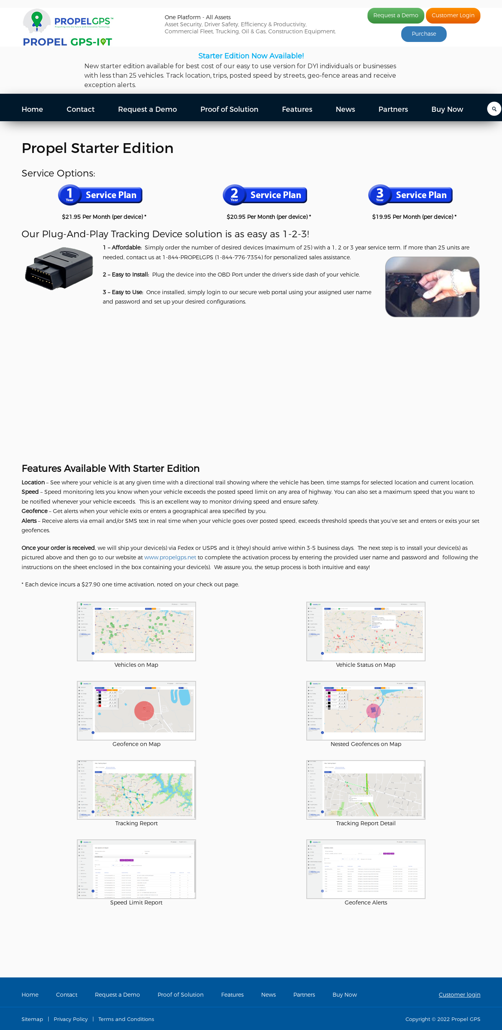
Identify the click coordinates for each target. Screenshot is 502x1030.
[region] (251, 70)
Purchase (424, 34)
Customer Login (453, 15)
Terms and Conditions (126, 1019)
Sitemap (32, 1019)
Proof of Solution (229, 109)
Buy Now (447, 109)
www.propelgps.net (170, 557)
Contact (81, 109)
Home (32, 109)
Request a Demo (395, 15)
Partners (393, 109)
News (345, 109)
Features (297, 109)
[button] (251, 70)
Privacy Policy (71, 1019)
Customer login (459, 995)
